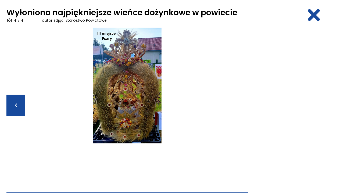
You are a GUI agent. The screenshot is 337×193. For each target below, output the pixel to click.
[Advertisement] (294, 108)
